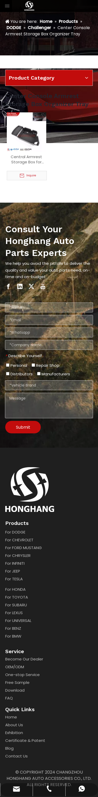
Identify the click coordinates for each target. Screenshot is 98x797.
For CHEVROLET (19, 540)
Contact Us (16, 756)
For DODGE (15, 532)
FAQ (9, 698)
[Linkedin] (20, 286)
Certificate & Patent (25, 740)
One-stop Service (22, 674)
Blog (9, 748)
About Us (14, 725)
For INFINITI (15, 563)
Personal (16, 365)
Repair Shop (45, 365)
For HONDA (15, 589)
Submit (23, 427)
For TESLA (14, 579)
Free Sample (17, 682)
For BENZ (13, 628)
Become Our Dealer (24, 659)
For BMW (13, 636)
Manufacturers (53, 374)
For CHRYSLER (18, 555)
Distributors (19, 374)
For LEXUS (14, 612)
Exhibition (14, 732)
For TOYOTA (16, 597)
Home (11, 717)
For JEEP (12, 571)
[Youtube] (43, 286)
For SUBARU (16, 605)
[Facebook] (8, 286)
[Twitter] (31, 286)
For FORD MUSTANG (23, 547)
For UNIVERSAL (18, 620)
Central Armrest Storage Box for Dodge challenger (26, 159)
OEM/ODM (14, 667)
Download (15, 690)
